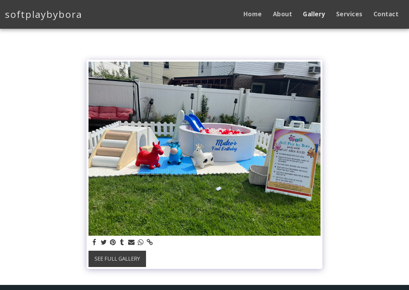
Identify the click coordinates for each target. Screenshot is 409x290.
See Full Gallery (117, 258)
